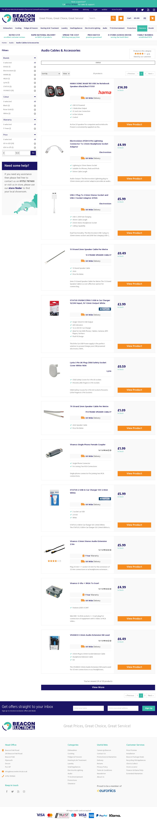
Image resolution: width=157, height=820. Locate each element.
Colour (19, 97)
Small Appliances (74, 767)
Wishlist (104, 9)
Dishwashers (72, 750)
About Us (100, 777)
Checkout (152, 18)
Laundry (71, 763)
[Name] (88, 708)
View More (98, 687)
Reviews (75, 9)
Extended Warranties (134, 773)
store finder (15, 188)
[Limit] (66, 74)
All (35, 63)
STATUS (98, 62)
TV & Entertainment (75, 777)
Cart (129, 18)
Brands (19, 58)
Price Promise (131, 750)
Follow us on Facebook (136, 9)
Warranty (19, 120)
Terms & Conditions (104, 770)
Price (19, 135)
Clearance (71, 783)
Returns (100, 763)
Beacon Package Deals (135, 757)
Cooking (71, 753)
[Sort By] (50, 74)
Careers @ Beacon (104, 750)
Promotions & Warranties (106, 757)
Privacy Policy (102, 767)
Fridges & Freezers (75, 757)
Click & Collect (132, 763)
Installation (130, 753)
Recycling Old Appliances (136, 760)
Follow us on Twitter (142, 9)
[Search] (100, 18)
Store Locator (131, 767)
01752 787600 (10, 776)
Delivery (100, 760)
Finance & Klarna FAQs (134, 770)
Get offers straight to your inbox (36, 708)
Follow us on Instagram (154, 9)
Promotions (72, 780)
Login (95, 9)
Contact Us (101, 753)
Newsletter (101, 773)
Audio (70, 773)
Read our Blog (148, 9)
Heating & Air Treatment (77, 760)
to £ (17, 153)
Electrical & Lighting (75, 770)
